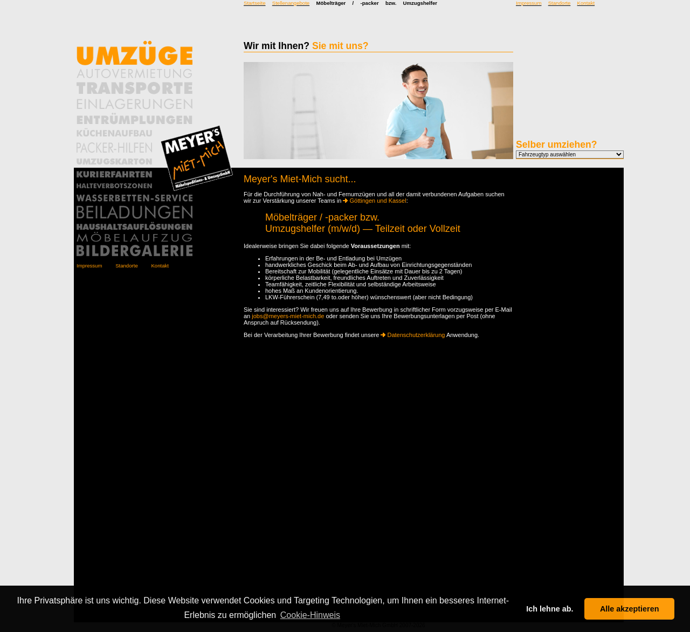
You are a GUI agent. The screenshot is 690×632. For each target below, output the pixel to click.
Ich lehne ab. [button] (549, 608)
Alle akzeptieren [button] (629, 608)
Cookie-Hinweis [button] (310, 615)
